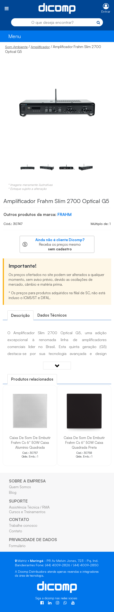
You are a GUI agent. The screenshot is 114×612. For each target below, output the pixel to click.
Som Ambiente (16, 47)
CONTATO (19, 519)
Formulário (17, 545)
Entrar (105, 11)
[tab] (20, 315)
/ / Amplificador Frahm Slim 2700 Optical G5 (53, 49)
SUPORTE (18, 500)
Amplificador (40, 47)
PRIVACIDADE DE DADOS (33, 539)
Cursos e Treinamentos (27, 511)
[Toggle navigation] (6, 8)
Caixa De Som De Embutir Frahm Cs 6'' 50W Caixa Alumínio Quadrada (30, 442)
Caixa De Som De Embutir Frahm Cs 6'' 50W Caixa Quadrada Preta (84, 442)
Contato (15, 531)
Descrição (20, 315)
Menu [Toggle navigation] (14, 36)
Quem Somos (20, 487)
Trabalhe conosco (23, 525)
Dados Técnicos (52, 315)
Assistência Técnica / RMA (29, 507)
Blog (12, 492)
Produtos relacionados (32, 379)
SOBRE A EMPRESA (27, 480)
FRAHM (64, 214)
